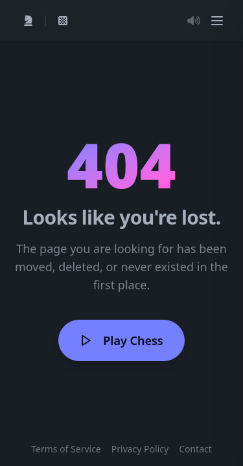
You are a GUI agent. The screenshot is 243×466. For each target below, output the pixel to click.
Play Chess (121, 340)
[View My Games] (63, 20)
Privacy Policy (139, 449)
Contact (195, 449)
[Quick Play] (28, 20)
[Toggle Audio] (193, 20)
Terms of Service (66, 449)
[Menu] (217, 20)
